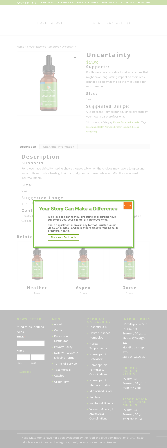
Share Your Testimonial (64, 237)
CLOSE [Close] (127, 206)
